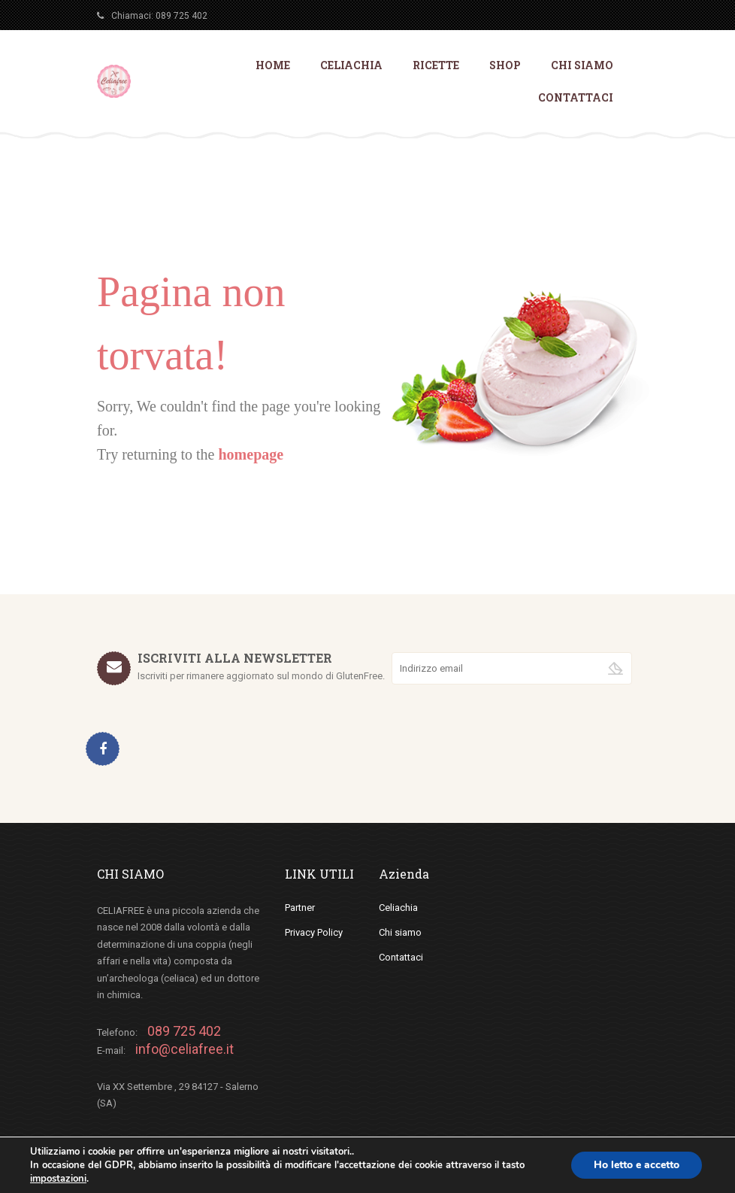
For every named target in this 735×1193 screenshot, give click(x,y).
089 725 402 (181, 16)
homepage (250, 454)
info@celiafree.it (184, 1049)
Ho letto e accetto (636, 1165)
